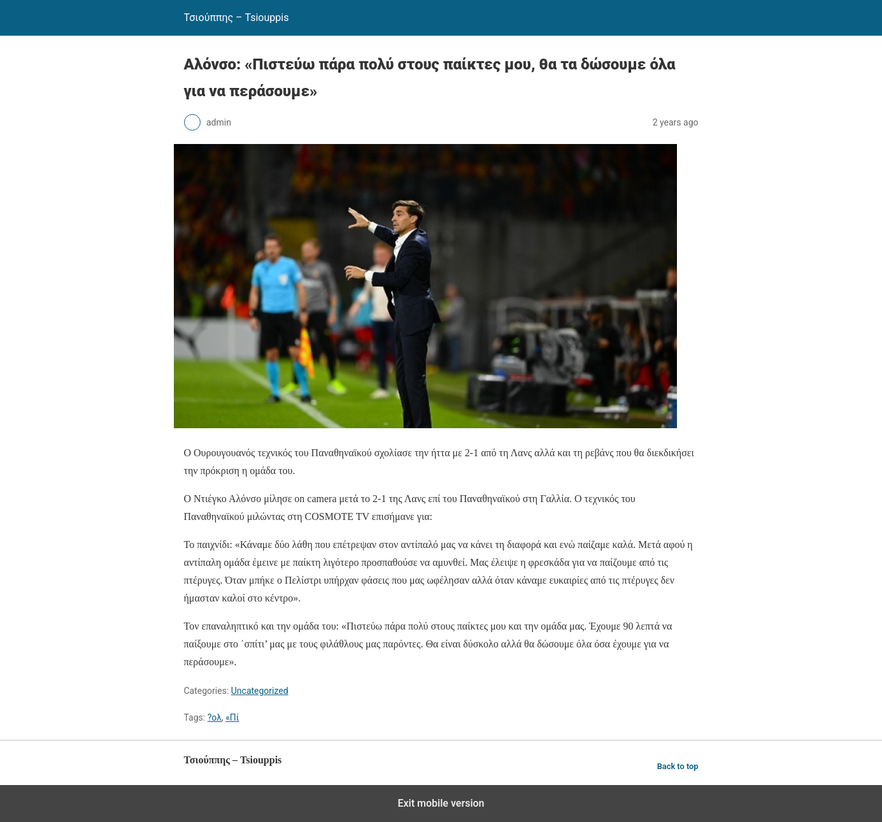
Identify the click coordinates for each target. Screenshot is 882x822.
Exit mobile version (440, 803)
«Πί (232, 717)
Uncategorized (259, 691)
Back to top (678, 766)
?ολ (215, 717)
